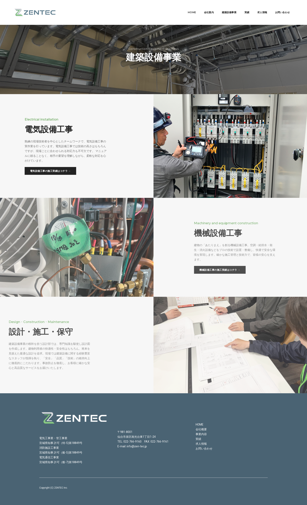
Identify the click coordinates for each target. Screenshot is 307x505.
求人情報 (257, 7)
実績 (241, 7)
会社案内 (204, 7)
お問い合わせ (277, 7)
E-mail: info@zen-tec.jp (132, 446)
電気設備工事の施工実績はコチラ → (50, 170)
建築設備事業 (224, 7)
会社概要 (201, 429)
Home (187, 7)
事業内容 (201, 434)
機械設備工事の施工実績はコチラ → (278, 269)
